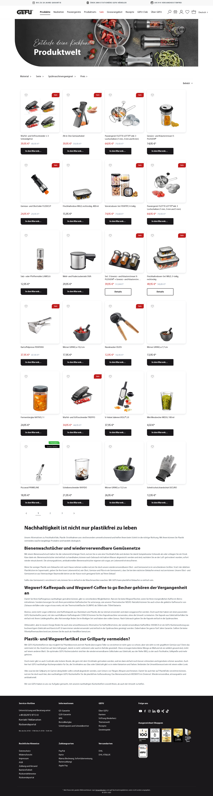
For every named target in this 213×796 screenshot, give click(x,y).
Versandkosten (100, 790)
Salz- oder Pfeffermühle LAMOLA (36, 276)
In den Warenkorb (34, 151)
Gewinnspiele (104, 730)
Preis (84, 76)
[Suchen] (169, 12)
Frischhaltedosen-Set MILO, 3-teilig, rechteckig (163, 278)
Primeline (54, 443)
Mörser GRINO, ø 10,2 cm (74, 347)
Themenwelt (104, 722)
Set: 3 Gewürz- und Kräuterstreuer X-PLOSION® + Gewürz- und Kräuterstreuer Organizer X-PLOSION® (123, 278)
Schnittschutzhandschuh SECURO (162, 488)
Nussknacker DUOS (113, 347)
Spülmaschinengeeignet (62, 76)
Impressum (24, 759)
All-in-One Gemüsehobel (73, 136)
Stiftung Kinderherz (107, 718)
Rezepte (102, 726)
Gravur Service (52, 447)
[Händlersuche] (175, 12)
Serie (40, 76)
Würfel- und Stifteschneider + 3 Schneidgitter (35, 137)
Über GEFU (103, 711)
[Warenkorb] (193, 12)
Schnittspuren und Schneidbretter (74, 726)
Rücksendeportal (27, 724)
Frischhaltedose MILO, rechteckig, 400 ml (81, 206)
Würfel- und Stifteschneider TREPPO (79, 417)
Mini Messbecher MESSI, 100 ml (160, 417)
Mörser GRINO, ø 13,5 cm (116, 488)
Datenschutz (25, 751)
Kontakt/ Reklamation (30, 720)
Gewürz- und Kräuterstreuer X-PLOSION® (161, 137)
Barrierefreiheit (25, 770)
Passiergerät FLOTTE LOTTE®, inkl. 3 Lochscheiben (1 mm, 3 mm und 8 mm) (122, 137)
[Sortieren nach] (175, 83)
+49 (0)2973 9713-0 (28, 715)
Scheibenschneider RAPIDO (75, 488)
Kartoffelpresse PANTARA (32, 347)
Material (26, 76)
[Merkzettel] (187, 12)
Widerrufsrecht (25, 755)
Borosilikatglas (65, 722)
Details (118, 292)
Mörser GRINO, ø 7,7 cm (157, 347)
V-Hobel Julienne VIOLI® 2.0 (117, 417)
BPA (60, 718)
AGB (21, 762)
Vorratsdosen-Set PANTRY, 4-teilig (120, 206)
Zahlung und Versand (28, 766)
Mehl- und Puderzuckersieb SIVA (77, 276)
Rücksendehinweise (27, 774)
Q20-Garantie (65, 715)
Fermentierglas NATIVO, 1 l (32, 417)
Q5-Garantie (64, 711)
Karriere (102, 715)
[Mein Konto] (181, 12)
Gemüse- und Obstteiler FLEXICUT (36, 206)
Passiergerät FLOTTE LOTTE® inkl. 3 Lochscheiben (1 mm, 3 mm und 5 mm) (164, 207)
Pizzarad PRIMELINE (30, 488)
